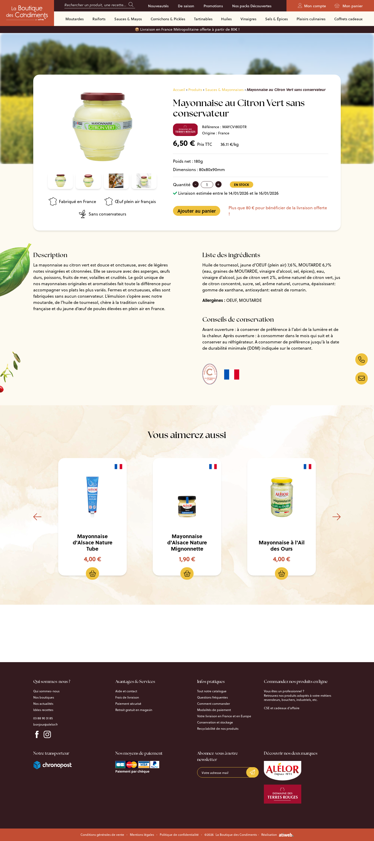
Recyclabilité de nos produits (217, 729)
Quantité (181, 184)
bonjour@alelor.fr (45, 724)
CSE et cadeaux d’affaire (281, 708)
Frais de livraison (127, 697)
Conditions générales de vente (102, 835)
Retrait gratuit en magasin (133, 710)
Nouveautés (158, 6)
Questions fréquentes (212, 697)
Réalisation (277, 835)
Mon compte (312, 6)
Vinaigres (248, 19)
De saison (186, 6)
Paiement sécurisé (128, 704)
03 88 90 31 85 (43, 718)
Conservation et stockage (215, 722)
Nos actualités (43, 704)
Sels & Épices (276, 19)
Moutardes (74, 19)
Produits (195, 89)
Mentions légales (142, 835)
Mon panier (348, 6)
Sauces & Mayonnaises (224, 89)
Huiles (226, 19)
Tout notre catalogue (211, 691)
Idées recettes (43, 710)
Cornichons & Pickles (168, 19)
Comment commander (213, 704)
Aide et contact (126, 691)
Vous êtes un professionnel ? (284, 691)
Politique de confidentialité (179, 835)
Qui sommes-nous (46, 691)
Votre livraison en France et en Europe (224, 716)
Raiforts (98, 19)
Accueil (179, 89)
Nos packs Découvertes (251, 6)
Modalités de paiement (214, 710)
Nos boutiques (43, 697)
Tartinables (203, 19)
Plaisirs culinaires (311, 19)
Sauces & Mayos (128, 19)
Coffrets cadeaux (348, 19)
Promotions (213, 6)
